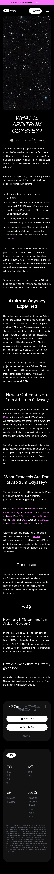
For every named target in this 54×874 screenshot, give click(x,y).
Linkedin (32, 805)
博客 (30, 772)
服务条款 (43, 849)
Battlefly (11, 524)
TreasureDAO (42, 520)
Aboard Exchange (11, 512)
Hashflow (33, 509)
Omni (5, 417)
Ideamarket (29, 524)
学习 (8, 783)
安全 (8, 779)
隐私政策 (10, 798)
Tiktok (31, 816)
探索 (8, 775)
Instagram (33, 798)
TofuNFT (29, 512)
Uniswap (46, 512)
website (36, 536)
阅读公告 (39, 3)
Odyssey (40, 140)
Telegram (32, 801)
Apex (9, 516)
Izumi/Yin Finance (39, 516)
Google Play (27, 727)
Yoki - (20, 140)
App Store (27, 718)
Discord (31, 809)
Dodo (14, 520)
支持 (30, 775)
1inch (23, 516)
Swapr (24, 520)
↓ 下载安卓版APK (27, 736)
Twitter (31, 813)
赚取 (8, 772)
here (13, 238)
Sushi (42, 524)
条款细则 (10, 801)
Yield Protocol (18, 509)
